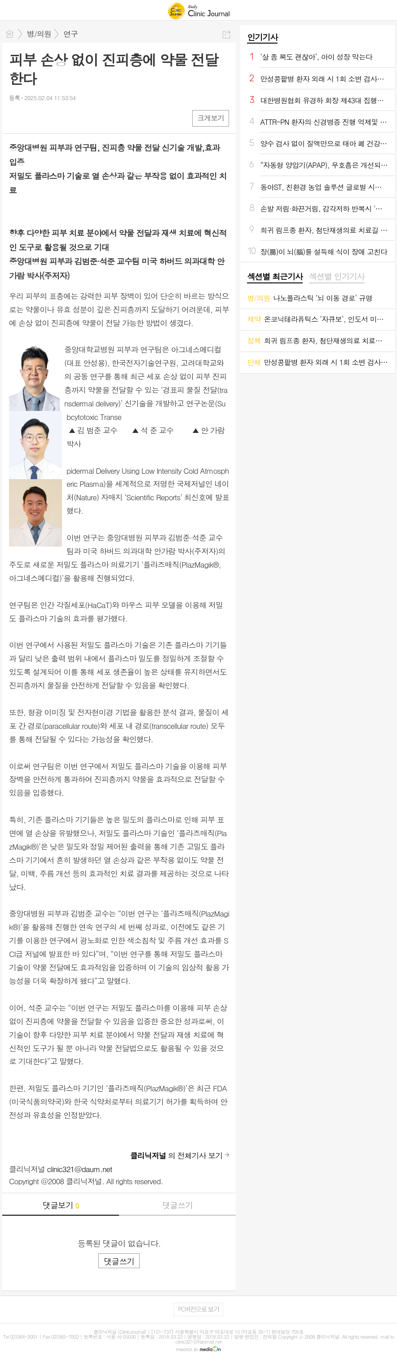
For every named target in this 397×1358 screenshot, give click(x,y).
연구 (70, 33)
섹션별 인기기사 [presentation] (336, 276)
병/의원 (39, 33)
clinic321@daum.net (79, 1169)
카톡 (53, 118)
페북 (17, 118)
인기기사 (262, 37)
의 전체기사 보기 (176, 1155)
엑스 (35, 118)
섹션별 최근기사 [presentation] (274, 276)
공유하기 (226, 34)
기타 (71, 118)
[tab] (274, 277)
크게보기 (210, 118)
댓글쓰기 (177, 1205)
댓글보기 (61, 1205)
